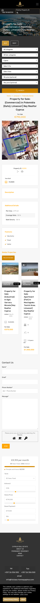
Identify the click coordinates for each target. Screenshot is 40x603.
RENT (14, 43)
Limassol (17, 96)
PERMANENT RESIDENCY (20, 551)
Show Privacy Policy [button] (11, 599)
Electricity (10, 236)
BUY (5, 43)
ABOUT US (20, 549)
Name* (4, 367)
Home (9, 96)
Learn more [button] (24, 594)
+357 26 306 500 (12, 572)
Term (6, 474)
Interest (7, 483)
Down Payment (9, 506)
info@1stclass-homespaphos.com (20, 580)
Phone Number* (7, 387)
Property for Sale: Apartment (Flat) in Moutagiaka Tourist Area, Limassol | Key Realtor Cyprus (29, 302)
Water (9, 244)
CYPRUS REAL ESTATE (20, 547)
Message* (5, 396)
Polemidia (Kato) (27, 96)
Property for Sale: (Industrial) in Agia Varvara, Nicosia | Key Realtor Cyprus (9, 301)
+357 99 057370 (7, 12)
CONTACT (20, 556)
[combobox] (20, 49)
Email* (4, 377)
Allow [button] (23, 599)
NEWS (20, 553)
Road (9, 240)
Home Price (8, 495)
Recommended (8, 258)
